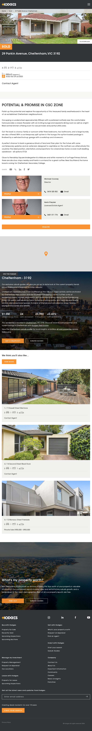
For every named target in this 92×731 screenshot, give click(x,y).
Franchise (52, 682)
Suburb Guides (54, 651)
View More (9, 362)
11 (25, 40)
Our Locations (7, 669)
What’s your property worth (59, 629)
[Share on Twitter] (28, 170)
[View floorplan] (84, 41)
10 (23, 40)
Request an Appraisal (56, 633)
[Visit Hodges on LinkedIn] (62, 618)
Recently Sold (7, 633)
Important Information (57, 669)
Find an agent (53, 636)
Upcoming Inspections (11, 636)
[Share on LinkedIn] (20, 170)
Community (52, 672)
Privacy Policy (6, 722)
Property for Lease (9, 680)
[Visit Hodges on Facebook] (75, 618)
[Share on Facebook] (24, 170)
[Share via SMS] (15, 170)
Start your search (55, 647)
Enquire (46, 227)
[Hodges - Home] (9, 4)
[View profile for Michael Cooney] (46, 186)
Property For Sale (9, 629)
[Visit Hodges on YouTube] (88, 618)
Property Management (11, 662)
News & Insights (54, 679)
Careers (51, 675)
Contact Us (52, 662)
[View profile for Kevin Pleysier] (46, 209)
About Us (51, 665)
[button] (46, 254)
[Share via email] (11, 170)
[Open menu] (89, 4)
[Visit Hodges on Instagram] (49, 618)
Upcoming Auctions (10, 639)
